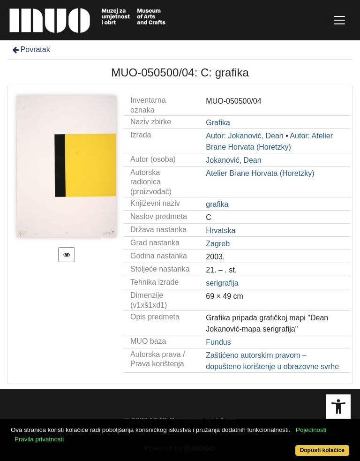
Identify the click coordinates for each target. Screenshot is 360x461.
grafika (217, 204)
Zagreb (218, 244)
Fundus (218, 342)
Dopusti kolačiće (322, 450)
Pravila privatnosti (39, 439)
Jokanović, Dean (233, 160)
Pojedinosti (311, 429)
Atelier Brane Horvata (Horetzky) (260, 173)
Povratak (30, 49)
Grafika (218, 123)
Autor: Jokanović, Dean (244, 136)
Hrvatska (220, 230)
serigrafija (222, 283)
